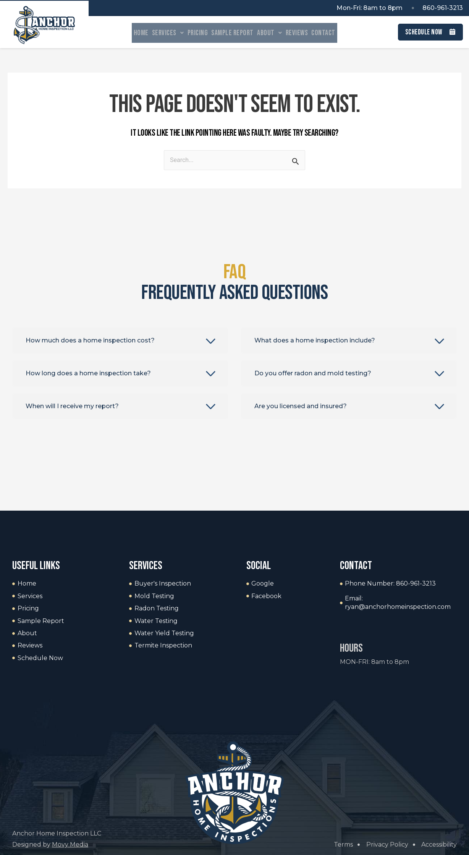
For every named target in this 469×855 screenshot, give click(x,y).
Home (128, 32)
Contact (335, 32)
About (273, 32)
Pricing (193, 32)
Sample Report (232, 32)
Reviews (305, 32)
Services (160, 32)
